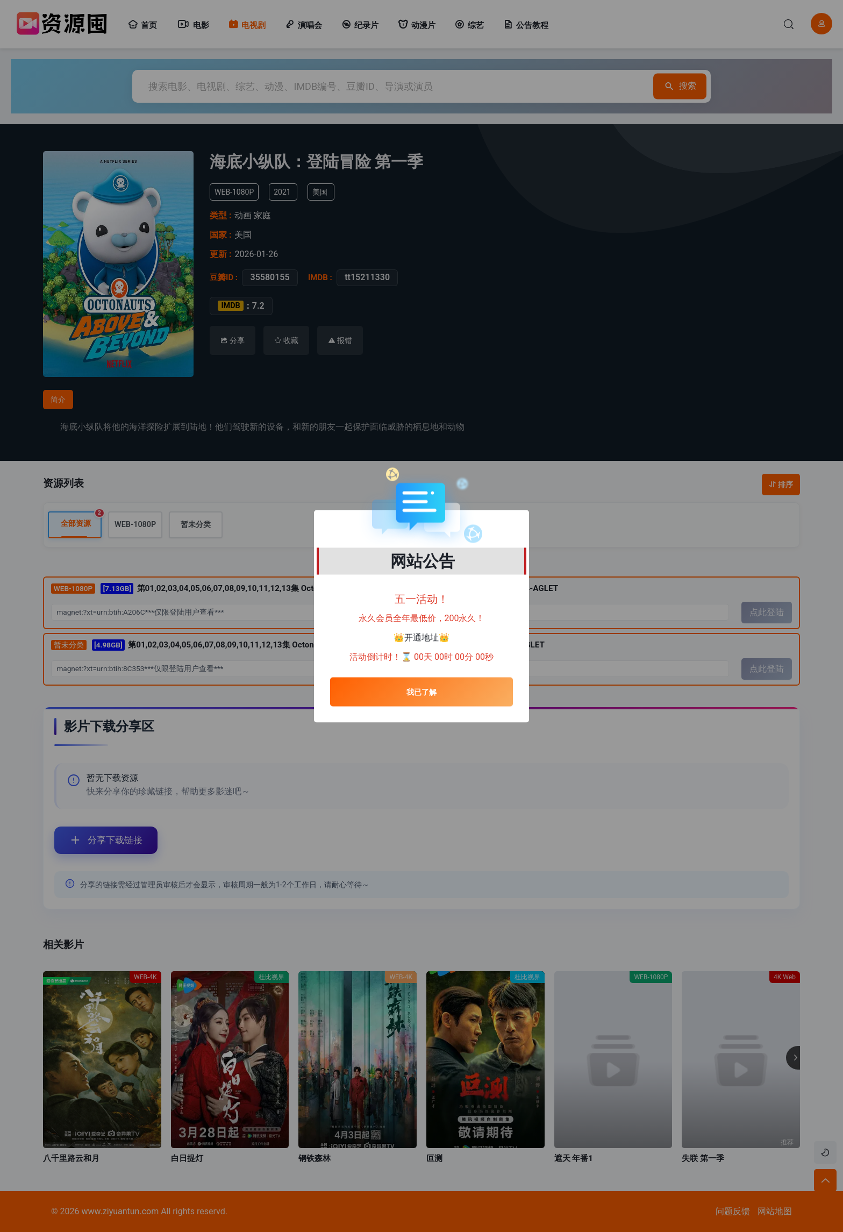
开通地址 (421, 637)
